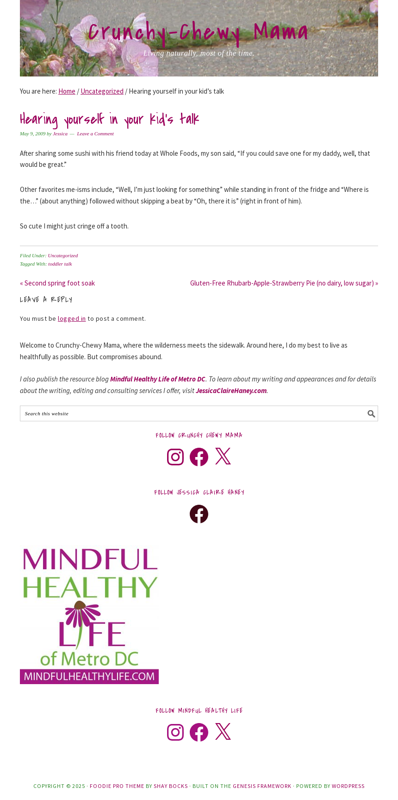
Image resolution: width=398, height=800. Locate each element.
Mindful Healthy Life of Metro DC (157, 379)
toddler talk (60, 264)
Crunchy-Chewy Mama (199, 32)
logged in (72, 318)
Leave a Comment (95, 133)
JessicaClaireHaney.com (231, 390)
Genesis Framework (262, 785)
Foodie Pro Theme (117, 785)
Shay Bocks (171, 785)
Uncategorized (63, 255)
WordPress (348, 785)
